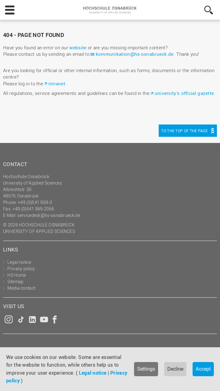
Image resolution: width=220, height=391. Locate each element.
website (77, 47)
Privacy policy (21, 268)
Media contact (21, 288)
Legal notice (93, 372)
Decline (175, 368)
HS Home (16, 275)
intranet (56, 83)
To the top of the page (184, 130)
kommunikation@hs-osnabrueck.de (135, 54)
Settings (146, 368)
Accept (203, 368)
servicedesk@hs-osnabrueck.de (48, 215)
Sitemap (15, 281)
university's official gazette (184, 93)
